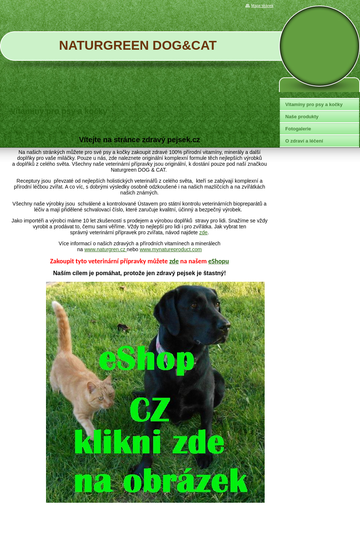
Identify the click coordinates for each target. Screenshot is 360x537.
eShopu (218, 261)
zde (203, 232)
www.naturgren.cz (105, 249)
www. (146, 249)
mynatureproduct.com (177, 249)
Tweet (262, 125)
